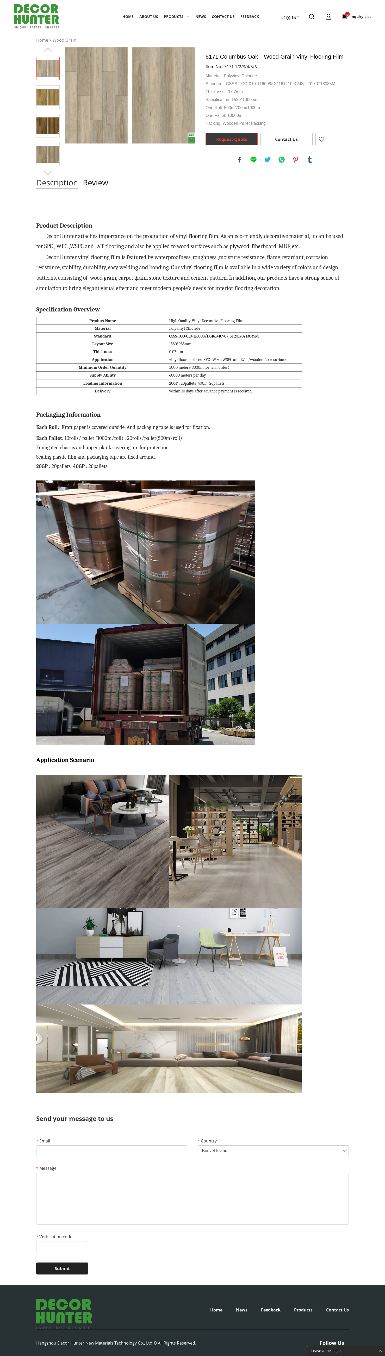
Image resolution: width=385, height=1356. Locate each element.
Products (303, 1310)
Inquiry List (358, 15)
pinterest (296, 160)
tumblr (310, 160)
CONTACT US (223, 16)
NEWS (200, 16)
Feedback (249, 16)
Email (43, 1141)
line (253, 160)
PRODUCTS (173, 16)
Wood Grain (64, 40)
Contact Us (286, 139)
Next (48, 173)
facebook (239, 160)
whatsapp (281, 160)
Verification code (54, 1237)
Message (46, 1168)
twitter (267, 160)
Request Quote (231, 139)
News (241, 1310)
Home (128, 16)
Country (207, 1141)
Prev (48, 49)
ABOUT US (148, 16)
